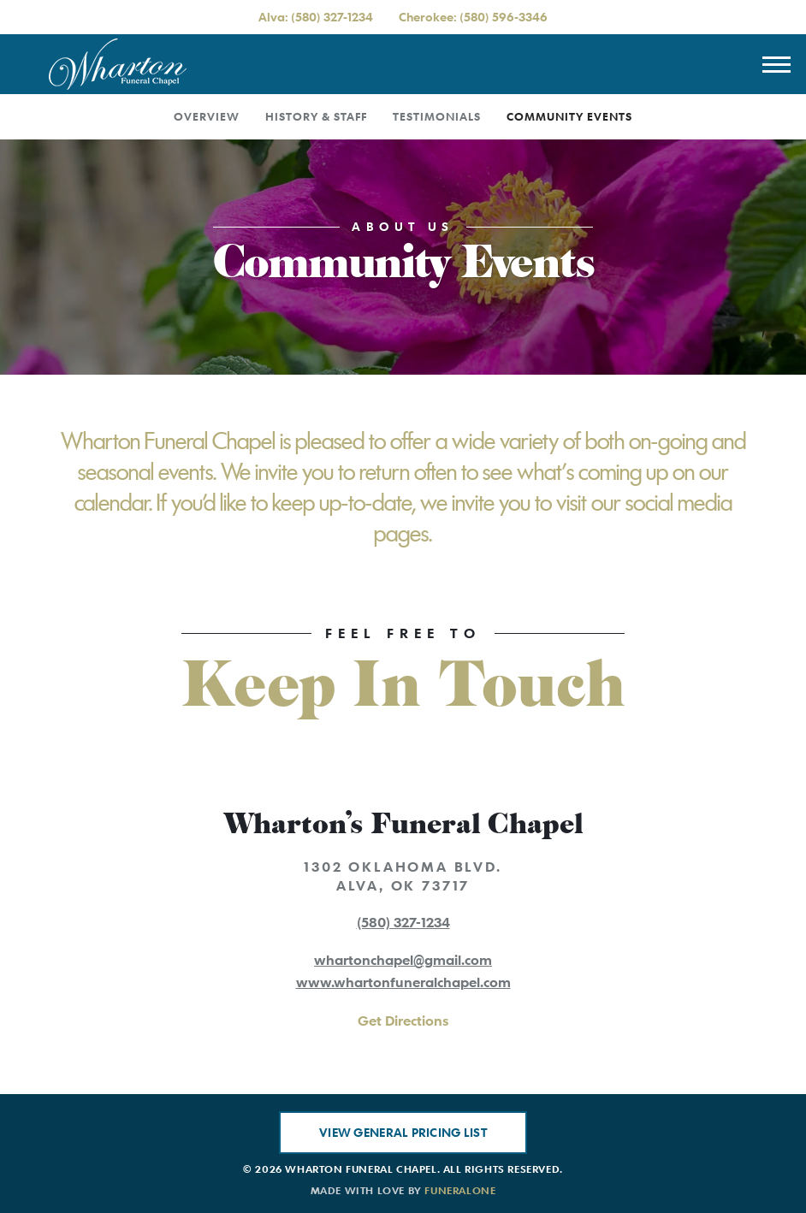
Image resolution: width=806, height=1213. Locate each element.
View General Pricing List (403, 1132)
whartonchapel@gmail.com (403, 959)
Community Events (569, 116)
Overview (207, 116)
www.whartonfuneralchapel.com (403, 982)
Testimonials (437, 116)
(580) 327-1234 (332, 17)
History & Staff (316, 116)
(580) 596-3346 (503, 17)
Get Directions (403, 1020)
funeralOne (459, 1190)
